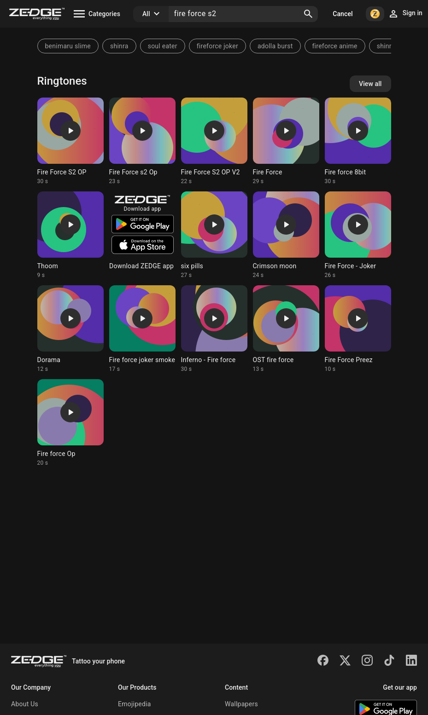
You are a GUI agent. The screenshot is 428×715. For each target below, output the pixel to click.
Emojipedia (134, 704)
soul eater (162, 46)
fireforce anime (335, 46)
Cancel (342, 13)
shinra (119, 46)
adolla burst (275, 46)
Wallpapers (241, 704)
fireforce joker (217, 46)
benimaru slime (68, 46)
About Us (24, 704)
